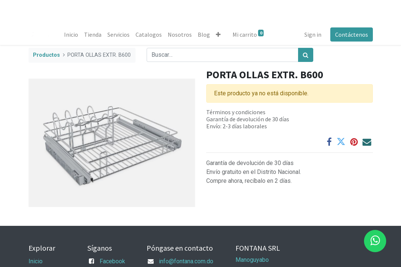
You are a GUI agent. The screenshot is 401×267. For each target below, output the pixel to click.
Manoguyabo (252, 259)
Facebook (112, 261)
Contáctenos (351, 34)
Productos (46, 55)
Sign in (312, 34)
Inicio (36, 261)
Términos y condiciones (235, 112)
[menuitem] (71, 34)
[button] (218, 34)
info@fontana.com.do (186, 261)
